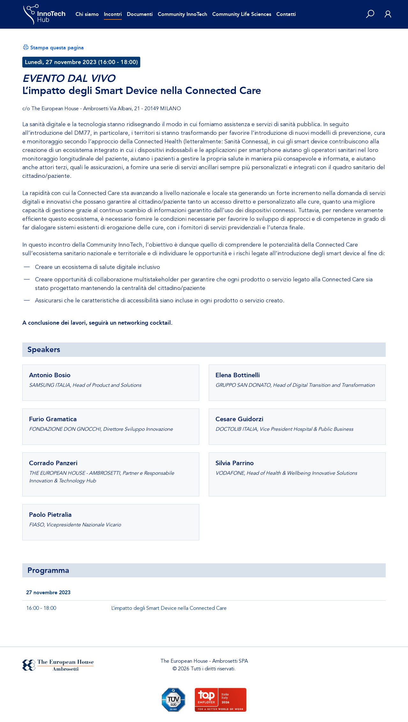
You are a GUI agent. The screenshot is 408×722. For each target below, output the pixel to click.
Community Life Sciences (241, 14)
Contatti (286, 14)
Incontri (113, 14)
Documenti (140, 14)
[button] (370, 14)
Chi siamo (87, 14)
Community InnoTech (182, 14)
